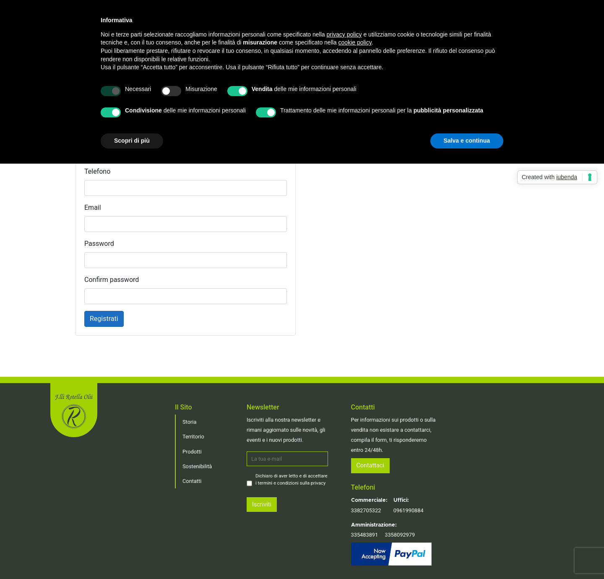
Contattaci (370, 465)
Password (99, 244)
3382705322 (366, 510)
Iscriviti (261, 504)
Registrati (104, 319)
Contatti (191, 481)
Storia (189, 422)
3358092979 (400, 535)
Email (92, 207)
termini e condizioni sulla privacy (292, 483)
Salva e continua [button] (467, 140)
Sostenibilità (197, 466)
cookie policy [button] (355, 42)
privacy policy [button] (344, 34)
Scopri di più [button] (132, 140)
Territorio (193, 436)
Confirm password (111, 280)
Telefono (97, 171)
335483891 (364, 535)
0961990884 (408, 510)
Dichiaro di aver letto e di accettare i (291, 479)
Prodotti (192, 452)
